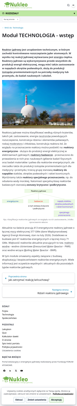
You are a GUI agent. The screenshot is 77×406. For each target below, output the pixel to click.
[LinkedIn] (10, 370)
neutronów (45, 136)
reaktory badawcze (42, 154)
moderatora (16, 143)
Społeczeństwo (9, 318)
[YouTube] (21, 370)
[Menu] (73, 5)
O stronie (6, 340)
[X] (16, 370)
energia (58, 57)
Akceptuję (56, 399)
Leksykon (6, 329)
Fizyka (5, 311)
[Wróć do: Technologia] (38, 28)
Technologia (8, 314)
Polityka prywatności (12, 347)
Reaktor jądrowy (11, 49)
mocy (13, 231)
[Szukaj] (68, 5)
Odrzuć (19, 399)
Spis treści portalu (11, 343)
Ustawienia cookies (11, 350)
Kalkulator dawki (10, 336)
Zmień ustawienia (37, 399)
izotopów (7, 72)
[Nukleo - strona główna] (17, 380)
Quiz (4, 332)
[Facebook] (4, 370)
